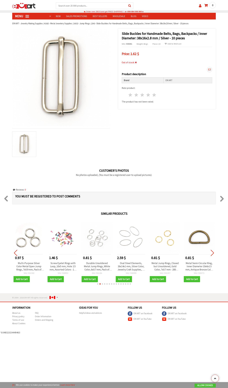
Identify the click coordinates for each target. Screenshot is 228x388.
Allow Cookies (205, 385)
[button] (97, 284)
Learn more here (67, 384)
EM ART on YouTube (140, 319)
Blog (133, 16)
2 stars (136, 95)
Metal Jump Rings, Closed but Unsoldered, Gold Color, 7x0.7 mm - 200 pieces (167, 266)
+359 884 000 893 (134, 11)
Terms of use (18, 320)
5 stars (154, 95)
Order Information (43, 316)
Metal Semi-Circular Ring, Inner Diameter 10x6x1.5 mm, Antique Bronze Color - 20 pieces (201, 266)
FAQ (37, 313)
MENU (22, 16)
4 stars (148, 95)
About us (16, 313)
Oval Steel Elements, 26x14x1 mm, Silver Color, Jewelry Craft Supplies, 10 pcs (133, 266)
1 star (130, 95)
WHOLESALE (119, 16)
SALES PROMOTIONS (76, 16)
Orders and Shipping (44, 320)
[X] (13, 384)
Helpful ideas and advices (90, 313)
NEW (58, 16)
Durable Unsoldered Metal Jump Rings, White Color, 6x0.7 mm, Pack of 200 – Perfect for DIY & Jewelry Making (99, 266)
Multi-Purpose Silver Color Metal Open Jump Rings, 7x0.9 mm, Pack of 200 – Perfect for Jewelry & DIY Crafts (31, 266)
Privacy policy (18, 316)
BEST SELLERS (100, 16)
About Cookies (18, 323)
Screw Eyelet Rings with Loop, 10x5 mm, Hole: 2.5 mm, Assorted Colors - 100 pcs (65, 266)
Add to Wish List (173, 44)
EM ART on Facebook (140, 313)
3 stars (142, 95)
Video (145, 16)
